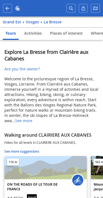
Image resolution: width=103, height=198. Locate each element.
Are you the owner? (22, 69)
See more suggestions (21, 151)
